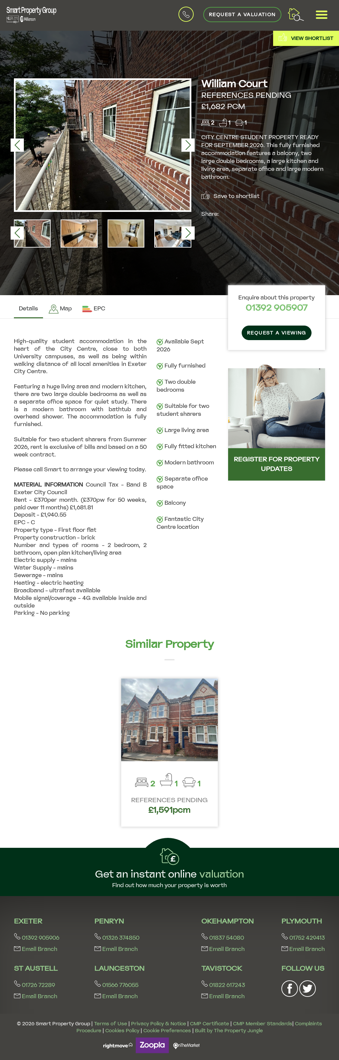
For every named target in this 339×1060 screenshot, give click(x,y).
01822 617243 (223, 985)
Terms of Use (110, 1024)
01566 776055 (116, 985)
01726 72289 (34, 985)
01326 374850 (116, 937)
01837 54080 (222, 937)
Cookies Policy (122, 1031)
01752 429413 (303, 937)
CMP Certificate (209, 1024)
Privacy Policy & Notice (158, 1024)
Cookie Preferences (167, 1031)
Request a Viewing (276, 333)
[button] (17, 145)
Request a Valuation (242, 15)
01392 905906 (36, 937)
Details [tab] (28, 308)
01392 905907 (277, 307)
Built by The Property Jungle (229, 1031)
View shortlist (306, 37)
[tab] (60, 309)
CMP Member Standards (262, 1024)
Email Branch (35, 949)
